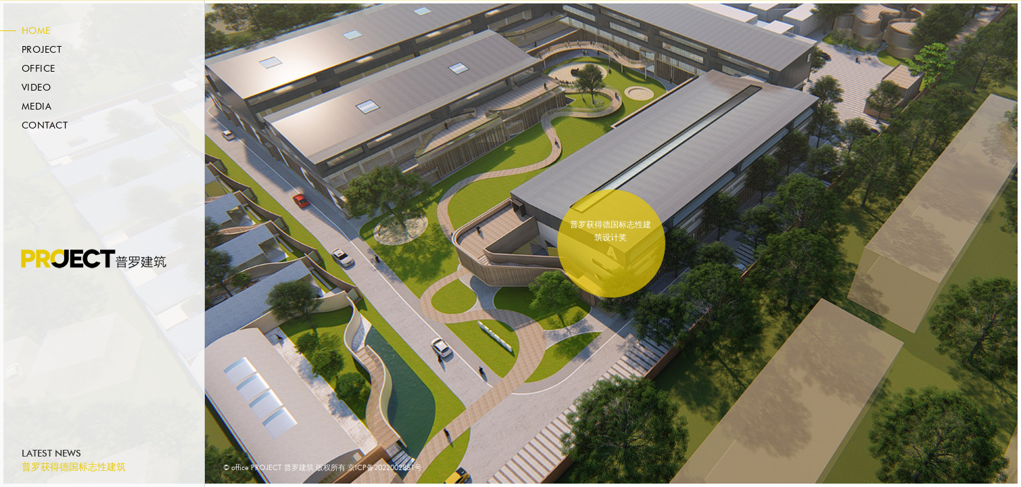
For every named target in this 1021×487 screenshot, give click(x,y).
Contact (45, 126)
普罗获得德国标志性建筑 (74, 467)
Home (36, 31)
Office (38, 69)
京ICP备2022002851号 (385, 467)
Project (42, 50)
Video (36, 88)
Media (36, 107)
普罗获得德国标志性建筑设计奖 (610, 231)
